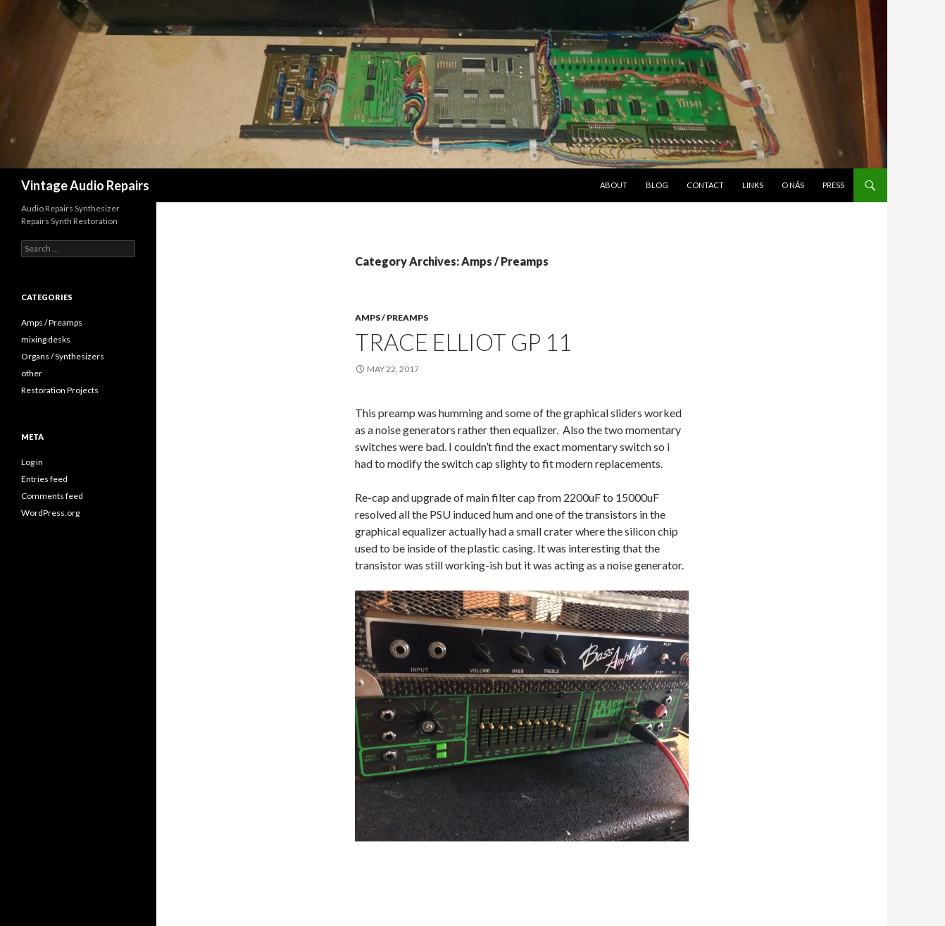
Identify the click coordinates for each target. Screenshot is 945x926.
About (613, 185)
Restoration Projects (60, 390)
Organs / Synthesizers (62, 356)
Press (833, 185)
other (31, 373)
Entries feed (44, 479)
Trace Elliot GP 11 (463, 342)
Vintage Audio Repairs (85, 185)
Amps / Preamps (391, 317)
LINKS (752, 185)
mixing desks (45, 339)
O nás (793, 185)
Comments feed (52, 495)
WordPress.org (50, 512)
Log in (32, 462)
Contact (705, 185)
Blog (657, 185)
